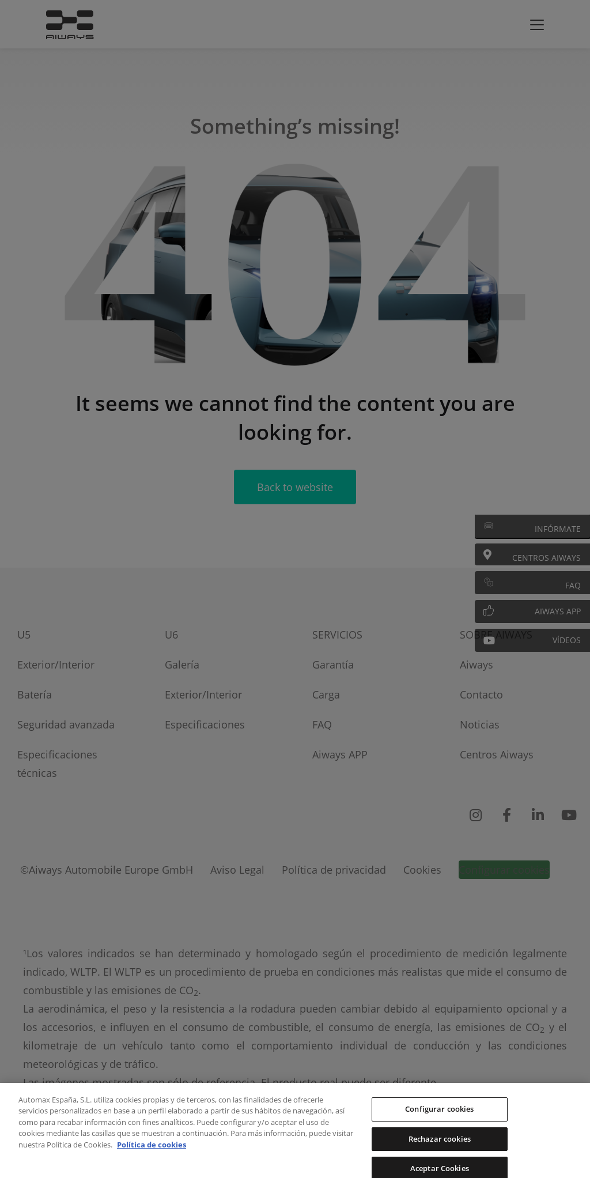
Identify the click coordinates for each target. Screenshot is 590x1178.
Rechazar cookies (440, 1151)
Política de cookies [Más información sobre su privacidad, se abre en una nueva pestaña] (151, 1157)
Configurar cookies (439, 1121)
